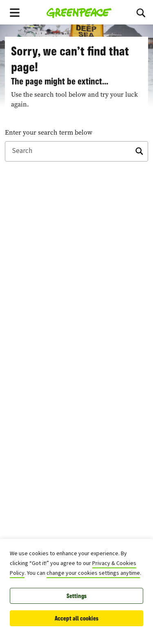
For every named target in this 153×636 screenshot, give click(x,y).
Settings (76, 596)
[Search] (141, 12)
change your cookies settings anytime (93, 573)
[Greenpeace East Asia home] (79, 12)
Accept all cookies (76, 618)
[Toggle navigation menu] (14, 12)
